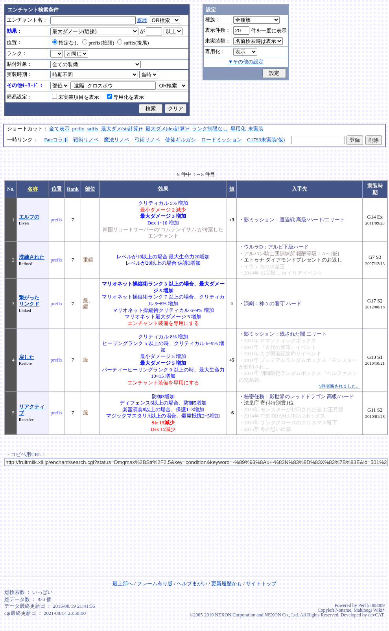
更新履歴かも (226, 583)
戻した (26, 357)
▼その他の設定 (246, 62)
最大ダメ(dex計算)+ (168, 129)
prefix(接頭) (98, 43)
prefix (78, 129)
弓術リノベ (147, 140)
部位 (90, 189)
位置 (57, 189)
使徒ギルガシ (180, 140)
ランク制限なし (210, 129)
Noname (343, 610)
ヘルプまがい (192, 583)
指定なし (65, 43)
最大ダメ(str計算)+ (122, 129)
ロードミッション (221, 140)
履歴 (142, 20)
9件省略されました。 (339, 386)
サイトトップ (261, 583)
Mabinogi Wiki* (369, 610)
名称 (33, 189)
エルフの (29, 217)
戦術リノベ (86, 140)
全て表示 (59, 129)
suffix (93, 129)
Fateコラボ (56, 140)
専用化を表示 (125, 97)
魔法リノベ (116, 140)
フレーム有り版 (155, 583)
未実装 (256, 129)
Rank (73, 189)
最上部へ (122, 583)
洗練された (31, 257)
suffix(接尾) (133, 43)
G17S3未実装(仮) (266, 140)
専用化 (238, 129)
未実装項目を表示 (75, 97)
